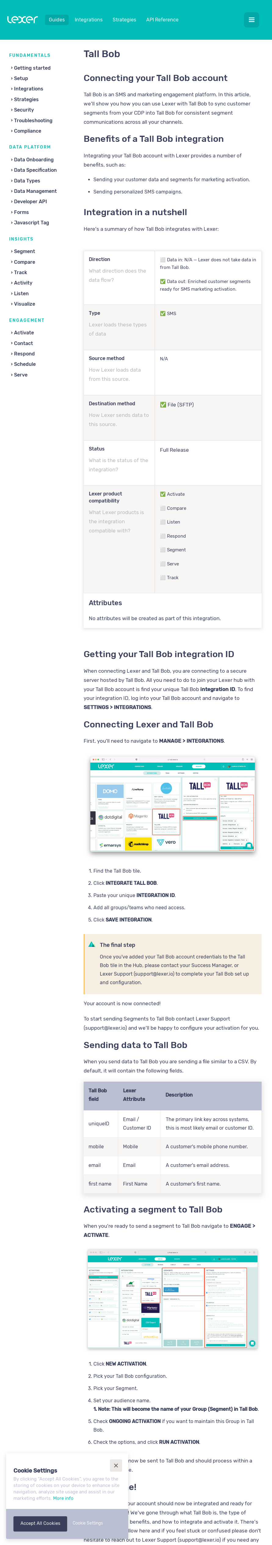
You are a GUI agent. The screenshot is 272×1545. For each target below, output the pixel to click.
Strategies (124, 20)
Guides (57, 20)
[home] (22, 21)
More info (63, 1498)
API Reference (162, 20)
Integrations (89, 20)
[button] (251, 20)
